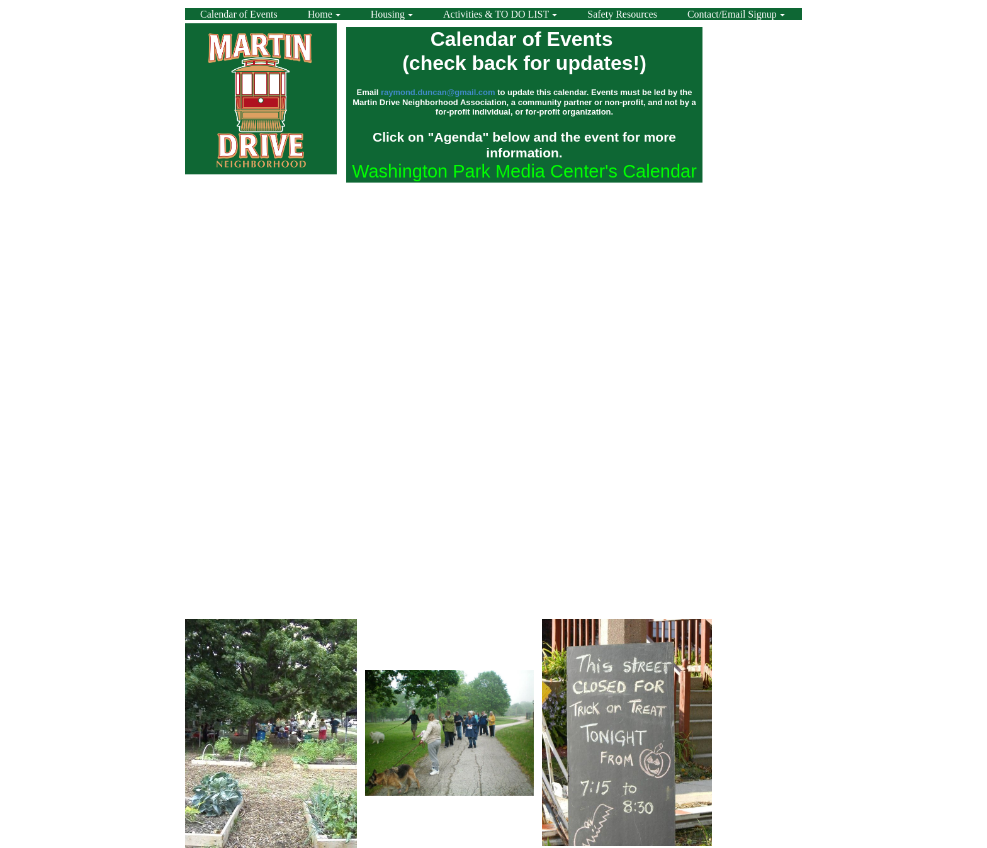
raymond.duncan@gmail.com (438, 92)
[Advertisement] (750, 233)
